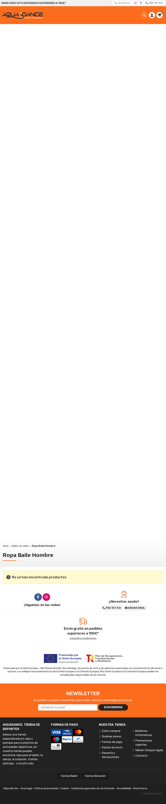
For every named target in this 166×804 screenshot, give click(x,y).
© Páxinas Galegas (152, 793)
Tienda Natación (95, 776)
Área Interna (140, 788)
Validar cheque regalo (149, 750)
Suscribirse (113, 707)
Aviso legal (26, 788)
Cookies (64, 788)
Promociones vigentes (143, 742)
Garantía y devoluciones (110, 755)
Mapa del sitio (10, 788)
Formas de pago (112, 742)
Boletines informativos (143, 733)
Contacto (141, 755)
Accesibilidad (124, 788)
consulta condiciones (83, 638)
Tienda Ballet (69, 776)
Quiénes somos (111, 736)
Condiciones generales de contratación (93, 788)
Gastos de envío (112, 747)
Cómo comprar (111, 731)
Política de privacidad (46, 788)
